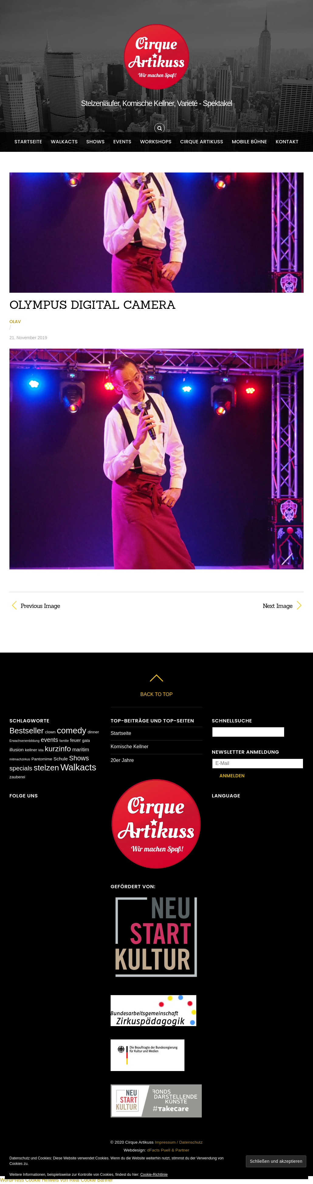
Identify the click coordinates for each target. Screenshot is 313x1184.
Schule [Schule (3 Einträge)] (60, 758)
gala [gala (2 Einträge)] (86, 740)
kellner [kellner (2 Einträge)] (31, 750)
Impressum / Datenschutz (178, 1142)
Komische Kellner (130, 746)
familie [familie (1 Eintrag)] (64, 740)
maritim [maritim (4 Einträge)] (80, 749)
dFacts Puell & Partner (168, 1150)
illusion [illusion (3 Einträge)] (16, 749)
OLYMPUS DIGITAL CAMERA (92, 304)
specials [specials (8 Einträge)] (20, 768)
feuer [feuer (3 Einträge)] (75, 740)
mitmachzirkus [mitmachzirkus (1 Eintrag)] (19, 759)
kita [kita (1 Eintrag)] (41, 750)
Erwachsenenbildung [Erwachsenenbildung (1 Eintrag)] (24, 740)
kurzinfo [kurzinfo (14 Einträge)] (58, 749)
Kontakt (287, 141)
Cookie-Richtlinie (154, 1174)
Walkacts (64, 141)
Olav (15, 322)
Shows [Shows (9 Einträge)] (79, 758)
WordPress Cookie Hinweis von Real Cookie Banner (56, 1179)
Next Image (228, 605)
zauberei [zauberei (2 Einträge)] (17, 777)
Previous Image (40, 605)
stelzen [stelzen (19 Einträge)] (46, 767)
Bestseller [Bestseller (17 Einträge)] (26, 730)
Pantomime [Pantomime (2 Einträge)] (41, 759)
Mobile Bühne (249, 141)
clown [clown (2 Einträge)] (50, 732)
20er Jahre (122, 760)
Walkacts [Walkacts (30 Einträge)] (78, 767)
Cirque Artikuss (201, 141)
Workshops (156, 141)
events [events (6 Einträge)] (49, 740)
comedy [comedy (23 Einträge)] (71, 730)
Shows (95, 141)
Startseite (28, 141)
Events (122, 141)
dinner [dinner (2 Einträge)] (93, 732)
